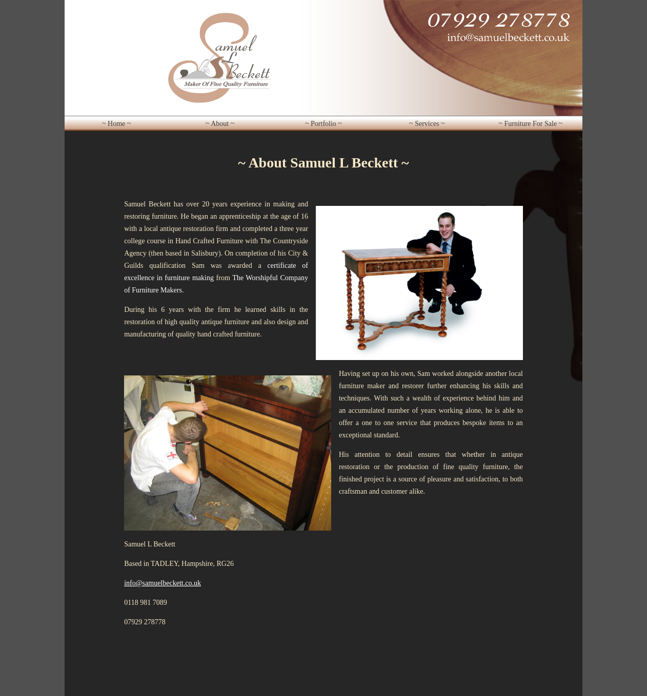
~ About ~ (220, 124)
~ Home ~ (116, 124)
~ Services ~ (427, 124)
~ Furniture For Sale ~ (530, 124)
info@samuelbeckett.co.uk (162, 583)
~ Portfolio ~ (323, 124)
